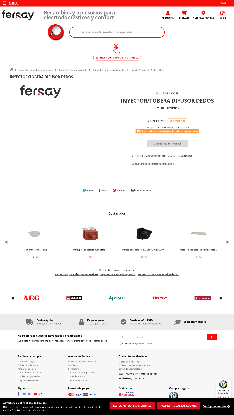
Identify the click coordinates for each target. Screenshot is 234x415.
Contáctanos (74, 368)
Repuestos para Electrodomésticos (36, 69)
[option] (40, 91)
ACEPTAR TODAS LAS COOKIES (179, 405)
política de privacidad (144, 344)
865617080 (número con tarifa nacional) (138, 373)
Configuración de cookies (30, 372)
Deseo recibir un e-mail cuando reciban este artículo (167, 131)
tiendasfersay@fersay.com (132, 378)
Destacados (117, 213)
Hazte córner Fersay (78, 380)
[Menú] (229, 380)
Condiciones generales (29, 376)
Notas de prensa (76, 376)
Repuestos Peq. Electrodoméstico (109, 69)
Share (103, 190)
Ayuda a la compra (30, 356)
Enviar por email (141, 190)
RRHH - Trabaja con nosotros (82, 361)
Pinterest (119, 190)
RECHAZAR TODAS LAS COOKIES (132, 405)
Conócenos (73, 365)
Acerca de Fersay (79, 356)
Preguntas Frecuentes (28, 380)
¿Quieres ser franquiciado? (81, 372)
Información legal (26, 361)
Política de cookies (27, 368)
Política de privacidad (28, 365)
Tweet (88, 190)
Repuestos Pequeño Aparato (72, 69)
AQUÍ (19, 410)
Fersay (18, 15)
